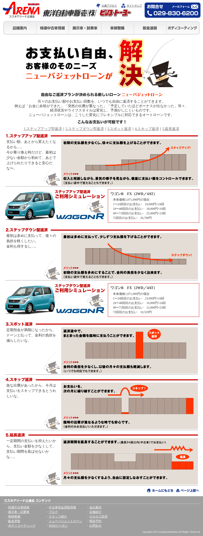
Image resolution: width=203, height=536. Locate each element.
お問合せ (95, 525)
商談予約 (95, 521)
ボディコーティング (182, 28)
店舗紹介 (95, 512)
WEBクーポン (58, 525)
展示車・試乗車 (85, 28)
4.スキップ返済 (147, 129)
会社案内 (95, 507)
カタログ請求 (98, 516)
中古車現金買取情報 (62, 507)
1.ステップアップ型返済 (43, 129)
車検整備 (117, 28)
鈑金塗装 (150, 28)
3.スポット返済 (119, 129)
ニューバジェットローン (65, 521)
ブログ (53, 512)
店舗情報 (20, 28)
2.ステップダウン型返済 (84, 129)
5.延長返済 (170, 129)
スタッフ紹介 (58, 516)
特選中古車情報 (53, 28)
